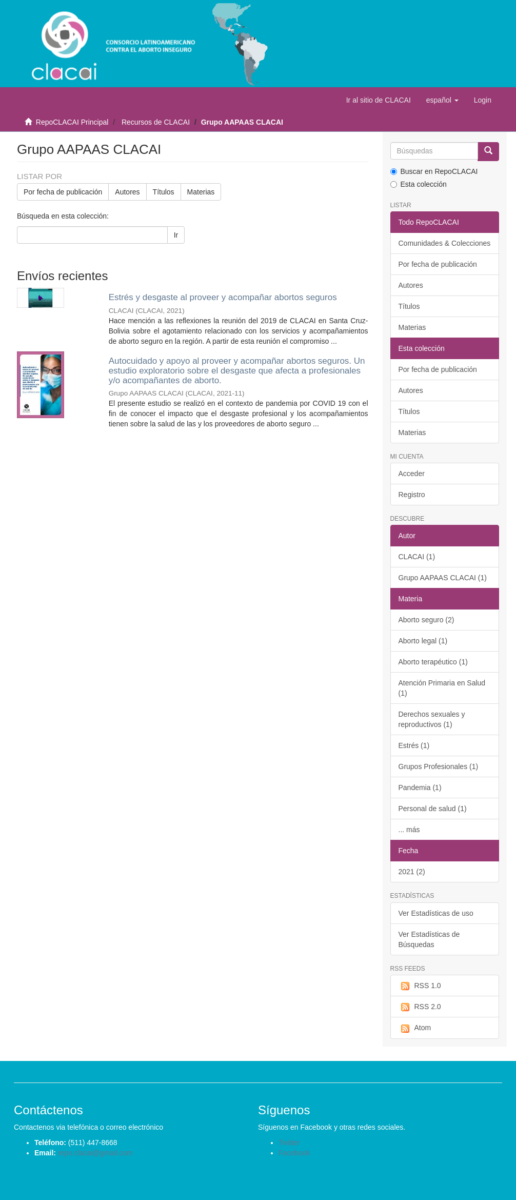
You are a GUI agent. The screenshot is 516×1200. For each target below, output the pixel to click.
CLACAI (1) (417, 557)
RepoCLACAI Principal (72, 122)
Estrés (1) (414, 745)
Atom (415, 1028)
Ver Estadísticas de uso (436, 913)
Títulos (163, 192)
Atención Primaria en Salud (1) (442, 688)
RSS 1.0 (420, 986)
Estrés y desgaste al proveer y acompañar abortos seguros (223, 297)
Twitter (289, 1142)
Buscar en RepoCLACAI (434, 171)
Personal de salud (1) (433, 808)
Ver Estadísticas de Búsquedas (429, 939)
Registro (412, 494)
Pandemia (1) (420, 787)
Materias (201, 192)
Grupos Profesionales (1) (439, 766)
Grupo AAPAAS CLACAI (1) (443, 578)
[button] (442, 100)
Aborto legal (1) (423, 641)
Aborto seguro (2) (426, 620)
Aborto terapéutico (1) (433, 662)
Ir (176, 235)
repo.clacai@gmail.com (95, 1153)
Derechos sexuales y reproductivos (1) (432, 719)
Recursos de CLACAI (156, 122)
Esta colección (418, 184)
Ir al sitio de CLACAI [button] (378, 100)
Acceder (412, 473)
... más (409, 829)
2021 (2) (412, 872)
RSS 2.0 (420, 1007)
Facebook (294, 1153)
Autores (127, 192)
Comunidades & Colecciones (445, 243)
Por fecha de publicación (63, 192)
